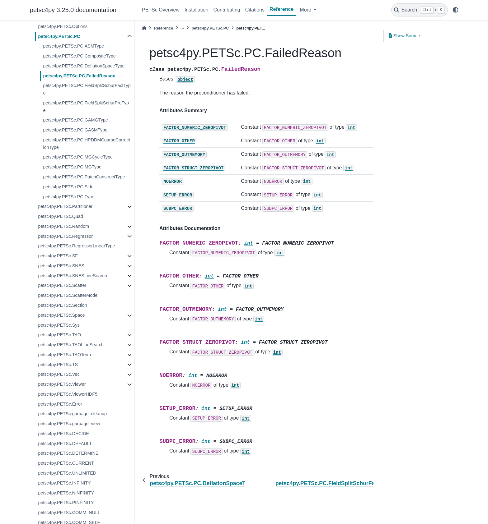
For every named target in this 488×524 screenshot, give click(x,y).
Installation (197, 9)
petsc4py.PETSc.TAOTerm (64, 354)
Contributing (226, 9)
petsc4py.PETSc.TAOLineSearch (71, 344)
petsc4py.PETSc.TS (58, 364)
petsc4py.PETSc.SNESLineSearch (72, 275)
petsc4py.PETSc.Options (62, 26)
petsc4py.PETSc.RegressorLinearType (76, 245)
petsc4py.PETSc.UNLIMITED (67, 473)
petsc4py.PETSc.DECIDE (63, 433)
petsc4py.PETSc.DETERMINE (68, 453)
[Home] (144, 28)
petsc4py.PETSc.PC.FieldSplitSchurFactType (86, 89)
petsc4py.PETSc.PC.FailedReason (79, 75)
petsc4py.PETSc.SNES (61, 265)
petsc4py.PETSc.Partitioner (65, 206)
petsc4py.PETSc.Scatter (62, 285)
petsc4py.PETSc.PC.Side (68, 186)
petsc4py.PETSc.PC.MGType (72, 166)
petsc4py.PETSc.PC (59, 36)
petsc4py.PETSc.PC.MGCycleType (78, 156)
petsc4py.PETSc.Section (62, 305)
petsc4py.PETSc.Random (63, 226)
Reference (281, 9)
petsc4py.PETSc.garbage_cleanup (72, 413)
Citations (255, 9)
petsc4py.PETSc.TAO (59, 334)
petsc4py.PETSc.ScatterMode (67, 295)
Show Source (404, 35)
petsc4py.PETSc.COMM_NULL (69, 512)
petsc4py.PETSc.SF (58, 255)
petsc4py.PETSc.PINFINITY (66, 502)
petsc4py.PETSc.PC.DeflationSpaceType (83, 65)
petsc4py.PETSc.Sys (58, 325)
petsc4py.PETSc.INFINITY (64, 482)
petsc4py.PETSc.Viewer (62, 384)
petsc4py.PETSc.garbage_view (69, 423)
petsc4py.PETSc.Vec (58, 374)
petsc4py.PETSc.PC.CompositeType (79, 55)
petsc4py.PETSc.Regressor (65, 236)
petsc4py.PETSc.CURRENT (66, 463)
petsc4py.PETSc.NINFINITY (66, 492)
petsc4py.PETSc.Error (60, 404)
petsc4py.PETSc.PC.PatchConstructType (84, 176)
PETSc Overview (161, 9)
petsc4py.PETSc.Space (61, 315)
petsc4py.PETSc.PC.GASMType (75, 129)
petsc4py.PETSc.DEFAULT (65, 443)
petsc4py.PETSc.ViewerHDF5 (67, 394)
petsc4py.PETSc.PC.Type (68, 196)
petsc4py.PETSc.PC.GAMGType (75, 119)
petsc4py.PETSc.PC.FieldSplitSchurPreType (86, 106)
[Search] (419, 9)
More (306, 9)
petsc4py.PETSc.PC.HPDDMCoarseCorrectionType (86, 143)
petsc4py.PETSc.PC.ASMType (73, 46)
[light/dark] (455, 10)
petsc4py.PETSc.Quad (60, 216)
